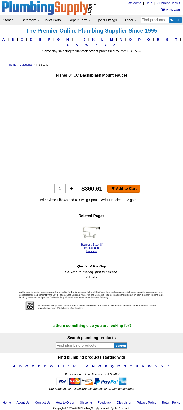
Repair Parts (80, 20)
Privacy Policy (146, 402)
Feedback (104, 402)
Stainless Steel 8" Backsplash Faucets (91, 238)
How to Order (65, 402)
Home (7, 402)
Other (131, 20)
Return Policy (171, 402)
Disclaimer (124, 402)
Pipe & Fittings (107, 20)
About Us (23, 402)
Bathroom (31, 20)
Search (175, 20)
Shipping (86, 402)
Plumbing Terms (168, 3)
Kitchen (9, 20)
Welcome (135, 3)
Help (149, 3)
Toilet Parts (54, 20)
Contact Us (42, 402)
